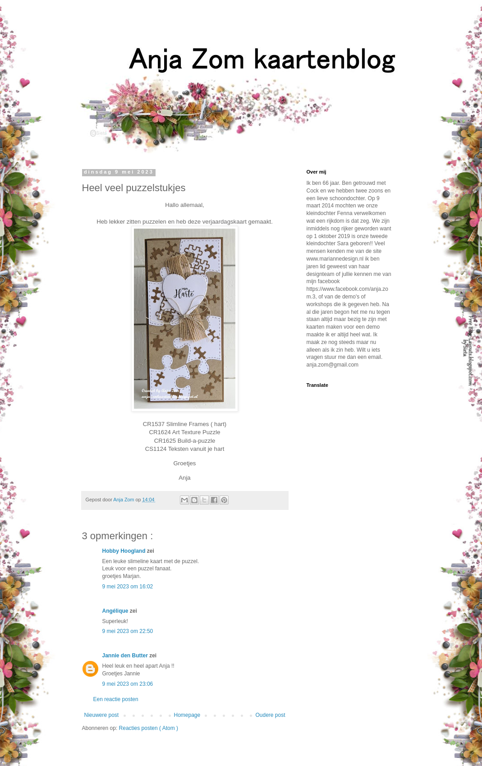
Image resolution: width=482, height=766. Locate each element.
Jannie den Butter (126, 655)
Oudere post (270, 715)
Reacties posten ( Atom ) (148, 728)
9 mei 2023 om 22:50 (127, 631)
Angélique (116, 611)
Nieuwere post (101, 715)
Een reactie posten (115, 699)
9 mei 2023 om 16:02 (127, 586)
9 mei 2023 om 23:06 (127, 684)
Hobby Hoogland (124, 551)
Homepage (187, 715)
